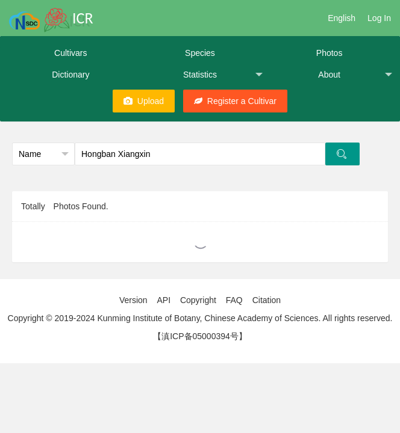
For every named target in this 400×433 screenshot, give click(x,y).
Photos (329, 53)
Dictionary (70, 74)
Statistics (223, 75)
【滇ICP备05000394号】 (200, 336)
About (355, 75)
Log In (379, 18)
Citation (266, 300)
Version (133, 300)
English (341, 18)
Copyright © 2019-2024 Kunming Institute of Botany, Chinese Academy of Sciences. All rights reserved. (200, 318)
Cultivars (70, 53)
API (163, 300)
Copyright (198, 300)
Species (200, 53)
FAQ (234, 300)
